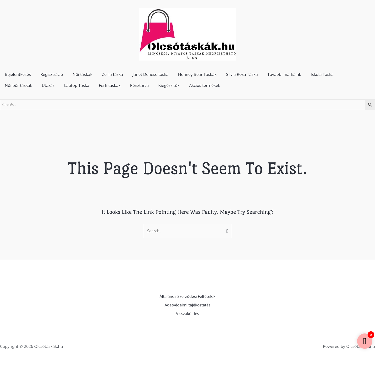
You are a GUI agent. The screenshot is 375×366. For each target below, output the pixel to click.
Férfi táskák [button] (110, 85)
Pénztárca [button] (139, 85)
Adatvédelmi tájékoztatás (187, 305)
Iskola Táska (322, 74)
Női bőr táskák (18, 85)
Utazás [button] (48, 85)
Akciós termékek (204, 85)
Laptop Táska (76, 85)
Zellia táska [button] (112, 74)
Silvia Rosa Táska (242, 74)
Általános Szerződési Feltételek (188, 296)
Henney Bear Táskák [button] (197, 74)
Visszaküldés (187, 313)
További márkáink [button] (284, 74)
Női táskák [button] (83, 74)
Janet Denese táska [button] (150, 74)
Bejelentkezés (18, 74)
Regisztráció (51, 74)
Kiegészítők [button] (169, 85)
